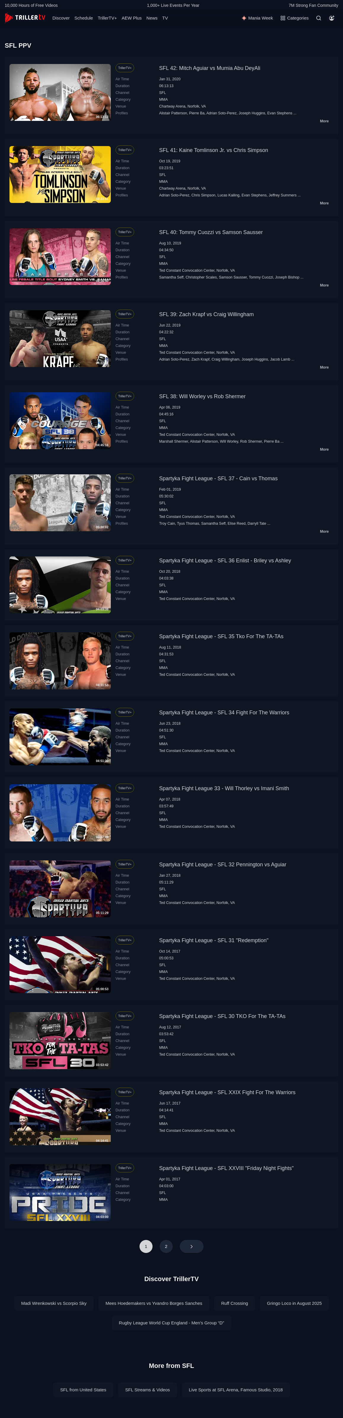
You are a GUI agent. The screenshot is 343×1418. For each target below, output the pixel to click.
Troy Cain (167, 523)
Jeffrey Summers (282, 195)
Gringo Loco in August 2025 (294, 1303)
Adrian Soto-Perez (221, 113)
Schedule (83, 17)
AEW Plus (132, 17)
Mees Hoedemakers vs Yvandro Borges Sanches (153, 1303)
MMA (163, 99)
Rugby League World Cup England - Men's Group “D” (171, 1322)
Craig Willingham (225, 359)
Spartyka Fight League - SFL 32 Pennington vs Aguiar (222, 865)
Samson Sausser (233, 277)
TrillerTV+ (107, 17)
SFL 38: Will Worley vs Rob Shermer (202, 396)
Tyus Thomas (188, 523)
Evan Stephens (279, 113)
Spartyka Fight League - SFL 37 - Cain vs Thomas (218, 478)
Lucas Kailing (228, 195)
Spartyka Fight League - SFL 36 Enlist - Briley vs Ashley (225, 561)
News (152, 17)
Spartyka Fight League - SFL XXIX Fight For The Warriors (227, 1092)
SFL (162, 93)
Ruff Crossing (234, 1303)
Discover (61, 17)
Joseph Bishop (287, 277)
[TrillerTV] (25, 18)
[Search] (318, 18)
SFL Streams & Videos (147, 1389)
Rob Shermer (251, 441)
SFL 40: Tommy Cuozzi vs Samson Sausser (211, 232)
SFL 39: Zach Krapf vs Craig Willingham (206, 314)
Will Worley (229, 441)
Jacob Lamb (280, 359)
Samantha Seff (171, 277)
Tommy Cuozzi (261, 277)
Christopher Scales (201, 277)
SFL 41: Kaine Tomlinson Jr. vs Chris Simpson (213, 150)
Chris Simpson (203, 195)
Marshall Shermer (173, 441)
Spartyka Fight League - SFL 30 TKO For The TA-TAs (222, 1016)
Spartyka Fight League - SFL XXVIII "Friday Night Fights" (226, 1168)
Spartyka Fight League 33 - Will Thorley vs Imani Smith (224, 788)
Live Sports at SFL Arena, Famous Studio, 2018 (236, 1389)
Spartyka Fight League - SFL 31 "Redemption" (213, 940)
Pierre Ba (197, 113)
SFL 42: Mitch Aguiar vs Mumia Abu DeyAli (209, 68)
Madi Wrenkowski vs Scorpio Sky (54, 1303)
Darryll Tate (257, 523)
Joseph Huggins (252, 113)
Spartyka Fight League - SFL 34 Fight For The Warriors (224, 713)
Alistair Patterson (173, 113)
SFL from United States (83, 1389)
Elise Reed (237, 523)
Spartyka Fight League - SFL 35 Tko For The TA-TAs (221, 636)
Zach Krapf (200, 359)
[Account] (331, 18)
